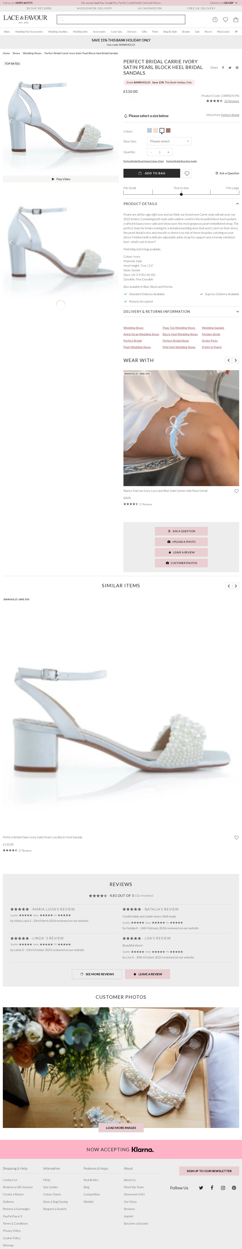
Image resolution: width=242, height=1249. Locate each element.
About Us (130, 1180)
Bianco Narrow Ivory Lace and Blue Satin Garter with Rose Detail (165, 490)
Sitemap (8, 1245)
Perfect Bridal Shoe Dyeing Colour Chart (143, 161)
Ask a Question (227, 173)
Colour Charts (52, 1194)
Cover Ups (116, 31)
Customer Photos (181, 563)
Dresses (132, 31)
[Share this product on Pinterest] (237, 68)
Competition (92, 1194)
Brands (186, 31)
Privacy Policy (12, 1230)
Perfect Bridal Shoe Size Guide (181, 161)
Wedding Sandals (213, 327)
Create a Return (13, 1194)
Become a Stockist (136, 1223)
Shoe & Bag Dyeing (55, 1201)
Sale (197, 31)
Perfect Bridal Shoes (176, 340)
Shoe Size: (130, 141)
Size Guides (50, 1187)
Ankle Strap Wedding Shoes (141, 334)
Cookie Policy (11, 1238)
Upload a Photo (181, 541)
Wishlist (89, 1201)
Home (6, 53)
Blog (86, 1187)
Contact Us (10, 1180)
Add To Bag (151, 173)
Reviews (129, 1209)
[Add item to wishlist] (187, 173)
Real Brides (91, 1180)
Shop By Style (170, 31)
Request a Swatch (54, 1209)
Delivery (8, 1201)
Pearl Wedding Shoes (137, 347)
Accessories (99, 31)
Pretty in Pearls (212, 347)
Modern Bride (211, 334)
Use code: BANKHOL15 (121, 42)
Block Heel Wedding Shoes (180, 334)
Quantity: (129, 152)
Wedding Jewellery (58, 31)
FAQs (46, 1180)
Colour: (128, 131)
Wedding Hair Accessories (29, 31)
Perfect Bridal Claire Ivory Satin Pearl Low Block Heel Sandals (42, 837)
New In (208, 31)
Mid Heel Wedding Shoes (179, 347)
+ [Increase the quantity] (168, 152)
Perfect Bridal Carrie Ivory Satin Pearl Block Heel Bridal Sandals (81, 53)
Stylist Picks (210, 340)
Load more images (121, 1127)
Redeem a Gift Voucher (18, 1187)
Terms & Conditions (15, 1223)
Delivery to (224, 2)
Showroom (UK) (134, 1194)
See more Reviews (97, 974)
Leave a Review (181, 552)
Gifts (144, 31)
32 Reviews (231, 101)
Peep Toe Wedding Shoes (179, 327)
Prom (155, 31)
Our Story (130, 1201)
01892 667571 (24, 2)
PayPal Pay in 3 (12, 1216)
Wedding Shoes (32, 53)
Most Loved (223, 31)
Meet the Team (134, 1187)
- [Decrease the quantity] (151, 152)
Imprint (128, 1216)
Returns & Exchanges (16, 1209)
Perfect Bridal (230, 115)
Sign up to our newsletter (209, 1171)
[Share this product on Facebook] (223, 68)
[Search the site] (126, 19)
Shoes (7, 31)
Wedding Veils (80, 31)
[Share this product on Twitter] (230, 68)
